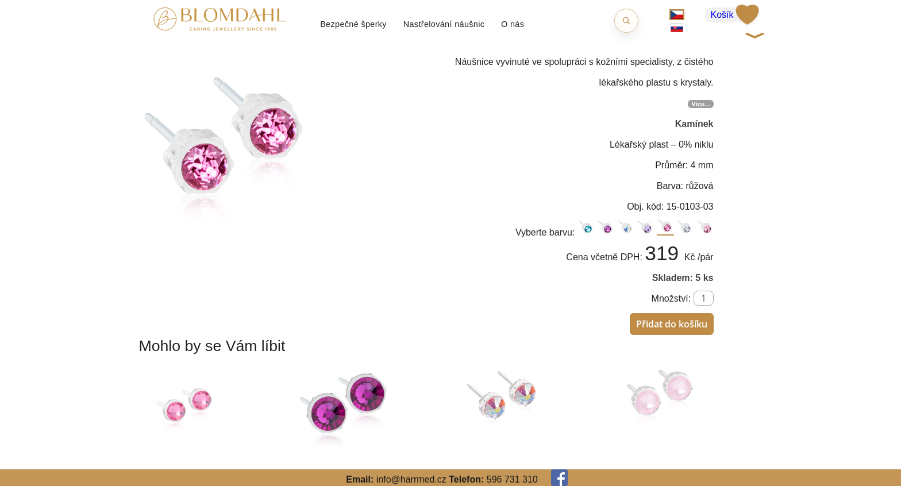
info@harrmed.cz (411, 479)
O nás (512, 24)
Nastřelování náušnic (444, 24)
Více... (700, 104)
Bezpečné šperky (353, 24)
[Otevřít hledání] (626, 21)
